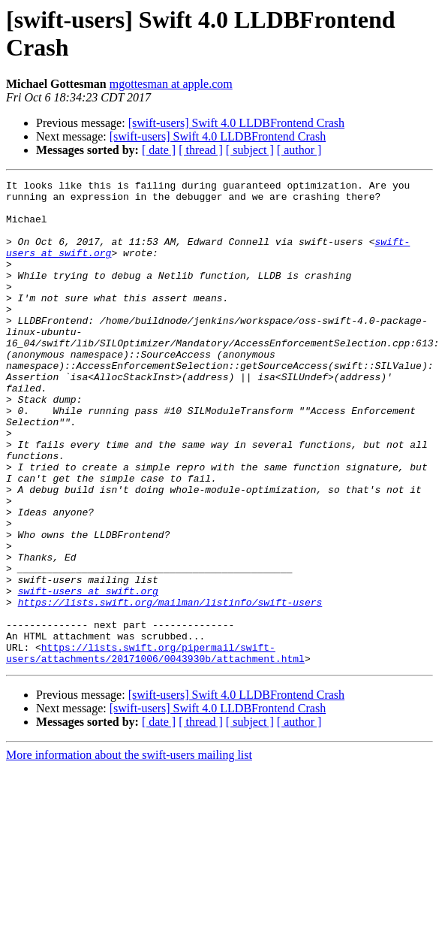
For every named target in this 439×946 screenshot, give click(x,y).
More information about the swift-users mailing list (129, 851)
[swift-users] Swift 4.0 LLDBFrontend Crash (236, 122)
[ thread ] (201, 150)
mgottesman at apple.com (171, 83)
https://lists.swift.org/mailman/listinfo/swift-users (170, 687)
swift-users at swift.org (88, 674)
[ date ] (159, 150)
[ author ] (299, 150)
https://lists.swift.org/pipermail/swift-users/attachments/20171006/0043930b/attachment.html (155, 748)
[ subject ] (250, 150)
